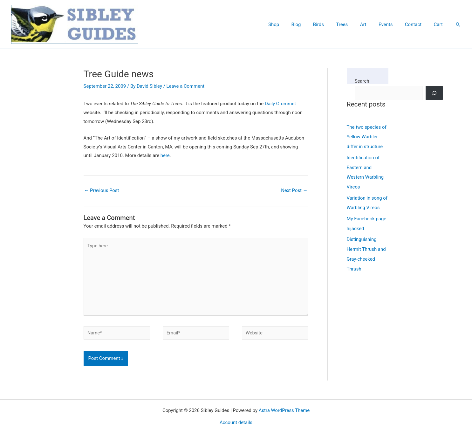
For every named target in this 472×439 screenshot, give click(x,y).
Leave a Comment (186, 86)
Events (392, 24)
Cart (439, 24)
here (165, 155)
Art (372, 24)
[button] (458, 24)
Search (362, 81)
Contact (417, 24)
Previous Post (102, 190)
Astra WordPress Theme (284, 411)
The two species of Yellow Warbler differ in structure (367, 136)
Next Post (294, 190)
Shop (293, 24)
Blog (313, 24)
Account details (236, 423)
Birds (333, 24)
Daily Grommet (280, 103)
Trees (354, 24)
